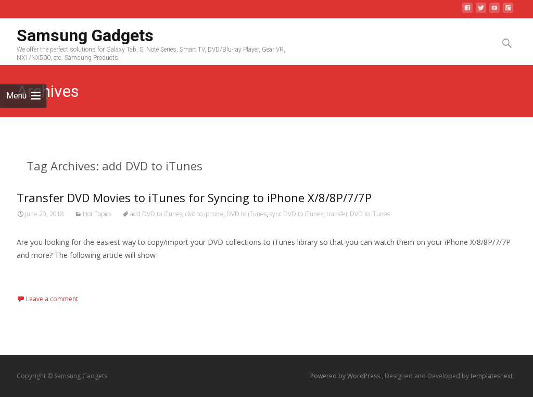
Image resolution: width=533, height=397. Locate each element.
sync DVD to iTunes (296, 213)
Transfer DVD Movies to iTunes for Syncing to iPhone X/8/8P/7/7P (194, 197)
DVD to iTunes (246, 213)
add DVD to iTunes (156, 213)
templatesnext (492, 375)
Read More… (40, 274)
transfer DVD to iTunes (358, 213)
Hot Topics (97, 213)
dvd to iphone (204, 213)
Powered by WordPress (346, 375)
